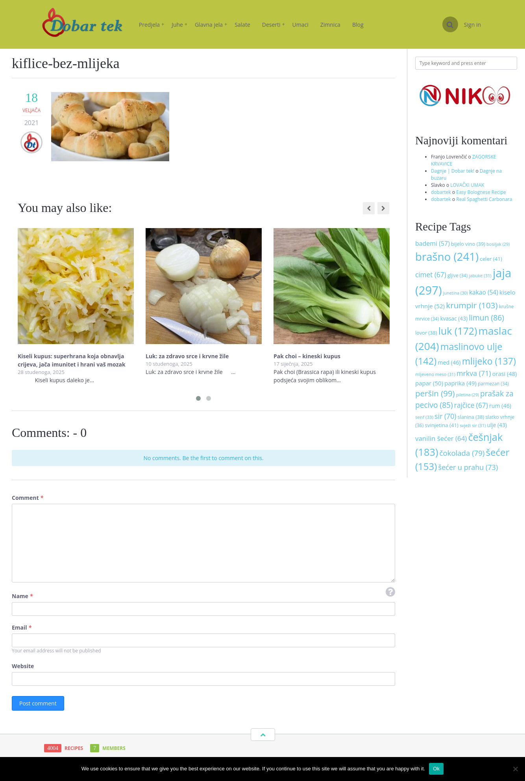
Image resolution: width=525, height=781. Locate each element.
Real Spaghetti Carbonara (484, 199)
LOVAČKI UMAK (467, 185)
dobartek (441, 192)
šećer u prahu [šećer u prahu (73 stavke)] (468, 467)
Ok (436, 769)
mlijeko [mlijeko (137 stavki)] (489, 361)
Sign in (472, 24)
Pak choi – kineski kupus (307, 356)
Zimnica (330, 24)
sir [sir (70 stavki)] (445, 416)
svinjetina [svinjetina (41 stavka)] (441, 425)
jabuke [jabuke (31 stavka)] (480, 275)
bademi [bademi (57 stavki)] (432, 243)
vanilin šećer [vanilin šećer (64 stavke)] (441, 438)
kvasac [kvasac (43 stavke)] (454, 318)
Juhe (179, 24)
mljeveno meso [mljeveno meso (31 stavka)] (435, 374)
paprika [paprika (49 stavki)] (460, 383)
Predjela (151, 24)
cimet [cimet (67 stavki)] (430, 274)
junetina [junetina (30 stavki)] (455, 293)
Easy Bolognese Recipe (481, 192)
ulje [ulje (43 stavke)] (497, 425)
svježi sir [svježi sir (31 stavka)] (473, 425)
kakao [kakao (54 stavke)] (483, 292)
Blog (358, 24)
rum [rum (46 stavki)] (500, 405)
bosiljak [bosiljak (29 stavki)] (498, 244)
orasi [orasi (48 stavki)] (504, 374)
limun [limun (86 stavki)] (486, 317)
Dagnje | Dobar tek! (452, 171)
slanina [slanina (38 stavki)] (471, 416)
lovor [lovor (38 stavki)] (426, 332)
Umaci (300, 24)
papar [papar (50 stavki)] (429, 383)
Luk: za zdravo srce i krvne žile (188, 356)
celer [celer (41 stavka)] (491, 258)
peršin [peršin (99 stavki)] (435, 393)
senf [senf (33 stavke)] (424, 417)
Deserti (273, 24)
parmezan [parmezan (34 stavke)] (493, 383)
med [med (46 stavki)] (449, 362)
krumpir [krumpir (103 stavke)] (471, 305)
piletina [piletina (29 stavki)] (467, 395)
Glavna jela (211, 24)
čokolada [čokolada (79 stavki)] (462, 453)
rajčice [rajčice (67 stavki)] (471, 405)
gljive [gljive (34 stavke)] (457, 275)
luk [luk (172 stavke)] (457, 330)
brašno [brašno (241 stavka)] (447, 256)
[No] (515, 769)
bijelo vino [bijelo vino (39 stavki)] (468, 243)
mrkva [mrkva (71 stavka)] (474, 373)
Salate (242, 24)
